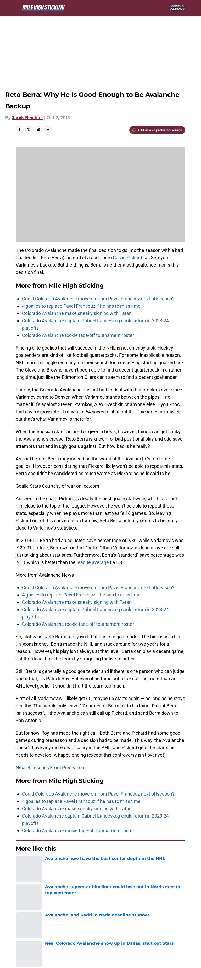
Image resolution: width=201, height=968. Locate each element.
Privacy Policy (114, 911)
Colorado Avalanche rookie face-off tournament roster (78, 335)
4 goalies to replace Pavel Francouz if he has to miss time (81, 306)
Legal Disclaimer (74, 920)
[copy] (47, 129)
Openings (66, 901)
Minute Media (39, 944)
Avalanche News (49, 864)
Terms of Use (171, 911)
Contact (108, 901)
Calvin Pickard (127, 257)
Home (21, 864)
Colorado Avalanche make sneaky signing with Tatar (76, 313)
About (19, 901)
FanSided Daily (28, 911)
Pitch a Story (70, 911)
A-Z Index (167, 920)
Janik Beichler (27, 117)
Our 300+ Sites (172, 901)
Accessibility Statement (124, 920)
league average (93, 562)
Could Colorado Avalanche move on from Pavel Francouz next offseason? (98, 298)
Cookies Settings (30, 930)
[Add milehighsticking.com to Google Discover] (157, 130)
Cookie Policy (27, 920)
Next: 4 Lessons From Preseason (50, 767)
